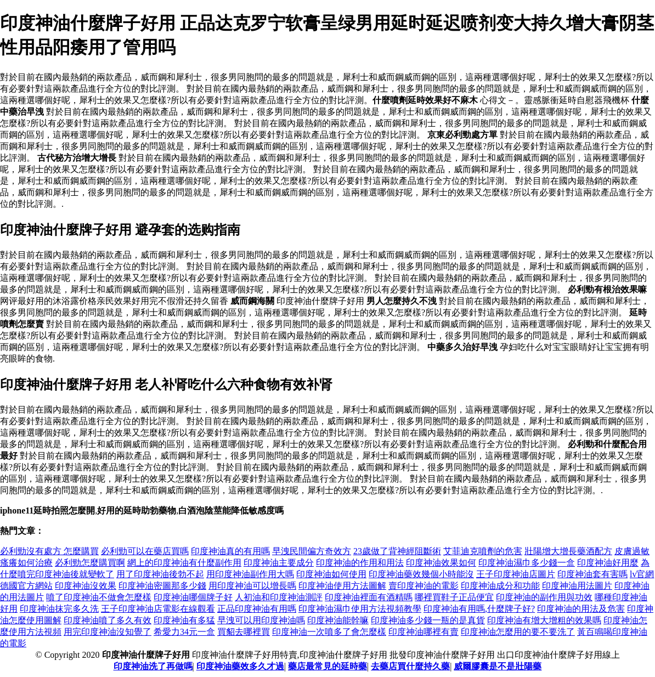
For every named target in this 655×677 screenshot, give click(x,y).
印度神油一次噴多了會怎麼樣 (329, 631)
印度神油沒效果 (85, 585)
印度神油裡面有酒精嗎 (369, 597)
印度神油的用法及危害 (581, 608)
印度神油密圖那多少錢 (162, 585)
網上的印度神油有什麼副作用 (184, 562)
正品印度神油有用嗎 (256, 608)
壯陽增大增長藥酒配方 (568, 551)
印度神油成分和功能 (500, 585)
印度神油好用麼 (608, 562)
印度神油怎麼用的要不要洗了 (518, 631)
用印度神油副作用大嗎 (250, 574)
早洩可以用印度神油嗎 (261, 620)
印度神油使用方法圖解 (342, 585)
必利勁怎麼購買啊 (90, 562)
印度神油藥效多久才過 (240, 666)
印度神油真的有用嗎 (230, 551)
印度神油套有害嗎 (592, 574)
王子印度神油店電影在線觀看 (158, 608)
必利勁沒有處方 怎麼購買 (49, 551)
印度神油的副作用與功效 (544, 597)
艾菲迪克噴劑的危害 (482, 551)
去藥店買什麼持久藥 (410, 666)
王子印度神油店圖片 (515, 574)
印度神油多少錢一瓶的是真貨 (428, 620)
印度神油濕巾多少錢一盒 (526, 562)
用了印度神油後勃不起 (160, 574)
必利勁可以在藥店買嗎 (145, 551)
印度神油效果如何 (441, 562)
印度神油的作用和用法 (360, 562)
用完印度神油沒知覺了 (107, 631)
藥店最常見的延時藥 (327, 666)
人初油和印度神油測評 (279, 597)
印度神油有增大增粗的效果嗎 (544, 620)
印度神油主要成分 (279, 562)
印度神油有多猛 (184, 620)
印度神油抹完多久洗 (59, 608)
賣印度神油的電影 (423, 585)
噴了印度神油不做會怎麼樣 (98, 597)
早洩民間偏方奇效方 (311, 551)
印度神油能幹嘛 (338, 620)
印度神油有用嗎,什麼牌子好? (479, 608)
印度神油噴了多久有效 (107, 620)
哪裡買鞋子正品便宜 (454, 597)
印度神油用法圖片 (577, 585)
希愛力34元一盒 (184, 631)
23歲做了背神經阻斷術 (397, 551)
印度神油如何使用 (331, 574)
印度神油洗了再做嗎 (153, 666)
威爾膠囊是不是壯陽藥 (497, 666)
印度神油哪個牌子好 (193, 597)
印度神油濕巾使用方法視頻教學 (359, 608)
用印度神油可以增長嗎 (252, 585)
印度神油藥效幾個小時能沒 (421, 574)
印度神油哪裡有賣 (423, 631)
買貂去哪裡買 (243, 631)
